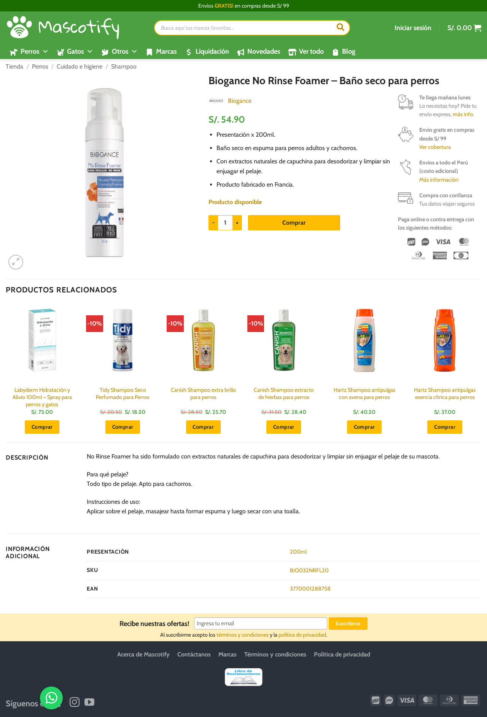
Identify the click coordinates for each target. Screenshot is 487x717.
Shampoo (124, 66)
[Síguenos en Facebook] (60, 703)
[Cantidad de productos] (225, 222)
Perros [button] (35, 51)
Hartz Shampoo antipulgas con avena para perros (364, 393)
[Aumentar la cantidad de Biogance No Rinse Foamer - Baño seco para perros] (237, 222)
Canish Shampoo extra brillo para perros (203, 393)
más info (463, 114)
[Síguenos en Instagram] (75, 703)
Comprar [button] (42, 427)
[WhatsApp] (455, 697)
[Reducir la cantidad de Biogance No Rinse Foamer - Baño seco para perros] (213, 222)
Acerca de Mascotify (143, 654)
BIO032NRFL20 (309, 570)
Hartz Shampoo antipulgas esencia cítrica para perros (445, 393)
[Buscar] (340, 27)
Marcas (166, 51)
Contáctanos (194, 654)
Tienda (14, 66)
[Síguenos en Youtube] (89, 703)
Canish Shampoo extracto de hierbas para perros (284, 393)
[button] (413, 28)
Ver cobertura (435, 147)
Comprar (294, 222)
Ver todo (311, 51)
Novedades (263, 51)
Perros (40, 66)
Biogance (239, 100)
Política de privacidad (342, 654)
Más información (438, 179)
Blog (348, 51)
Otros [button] (125, 51)
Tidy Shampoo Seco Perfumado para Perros (123, 393)
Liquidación (212, 51)
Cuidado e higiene (79, 66)
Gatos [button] (80, 51)
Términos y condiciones (275, 654)
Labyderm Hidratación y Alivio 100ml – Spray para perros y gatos (42, 396)
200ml (298, 551)
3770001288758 (310, 588)
